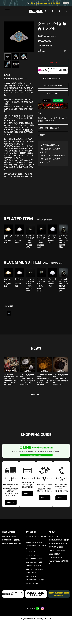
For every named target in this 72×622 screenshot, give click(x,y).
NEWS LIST (35, 394)
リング (43, 152)
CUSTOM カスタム (32, 583)
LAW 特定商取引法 (55, 557)
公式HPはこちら (16, 593)
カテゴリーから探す (52, 149)
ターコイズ (45, 162)
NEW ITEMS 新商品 (9, 536)
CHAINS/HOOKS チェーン (34, 559)
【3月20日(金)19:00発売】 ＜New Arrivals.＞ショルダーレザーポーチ (60, 378)
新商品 (62, 156)
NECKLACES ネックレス (34, 542)
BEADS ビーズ (31, 573)
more (65, 3)
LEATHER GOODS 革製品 (34, 569)
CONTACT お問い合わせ (57, 550)
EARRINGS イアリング (33, 566)
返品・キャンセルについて (53, 78)
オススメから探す (51, 156)
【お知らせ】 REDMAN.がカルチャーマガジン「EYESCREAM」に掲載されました (11, 378)
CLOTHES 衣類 (31, 576)
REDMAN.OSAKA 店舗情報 (58, 543)
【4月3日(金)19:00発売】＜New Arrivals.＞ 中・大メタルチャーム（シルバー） (27, 378)
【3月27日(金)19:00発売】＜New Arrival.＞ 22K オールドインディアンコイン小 (44, 378)
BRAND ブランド (55, 536)
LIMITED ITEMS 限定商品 (11, 540)
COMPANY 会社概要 (56, 547)
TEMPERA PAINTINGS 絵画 (35, 580)
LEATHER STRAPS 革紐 (34, 562)
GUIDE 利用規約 (54, 554)
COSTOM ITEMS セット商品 (11, 543)
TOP (41, 149)
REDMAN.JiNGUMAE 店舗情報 (59, 540)
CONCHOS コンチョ (33, 555)
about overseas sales (59, 594)
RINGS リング (30, 552)
